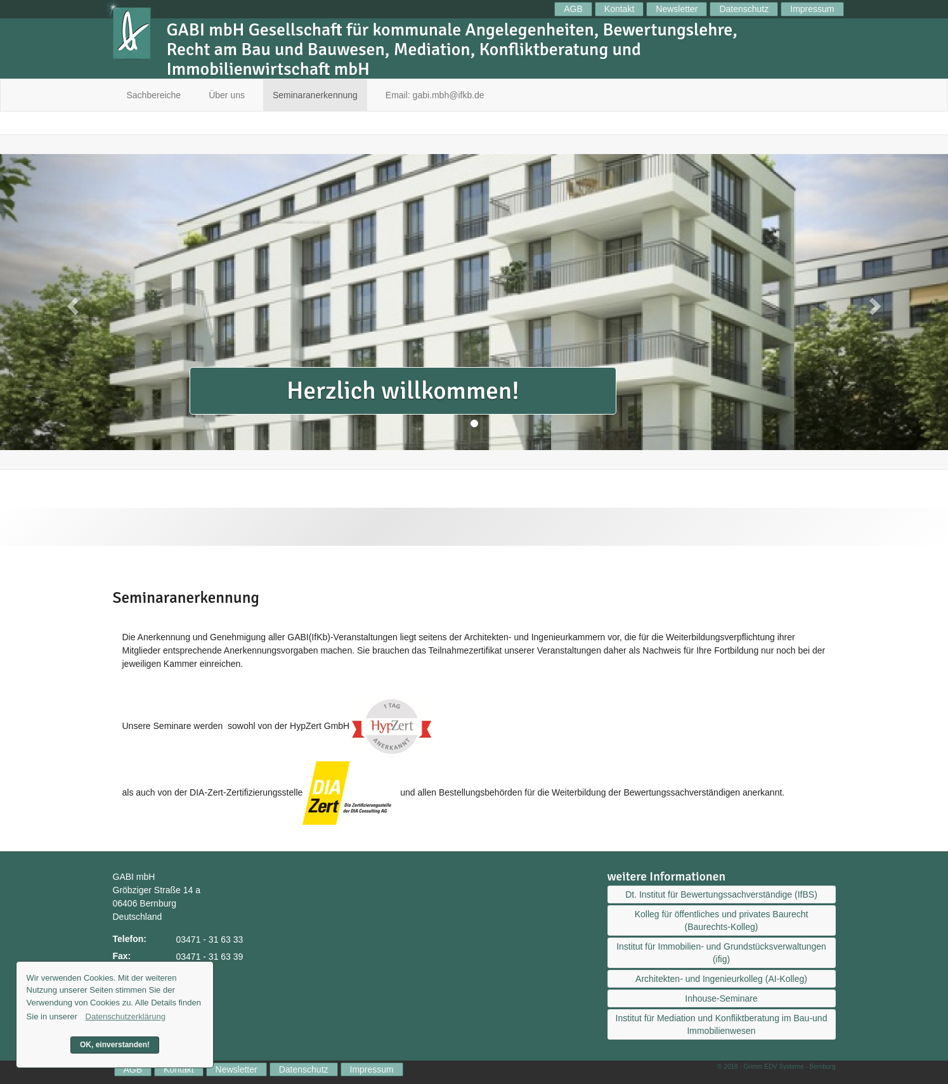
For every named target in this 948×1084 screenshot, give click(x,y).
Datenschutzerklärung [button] (126, 1016)
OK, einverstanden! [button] (115, 1044)
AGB (573, 9)
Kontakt (619, 9)
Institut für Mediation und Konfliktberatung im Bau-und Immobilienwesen (722, 1024)
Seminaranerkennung (315, 95)
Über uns (227, 95)
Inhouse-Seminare (721, 998)
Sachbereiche (154, 95)
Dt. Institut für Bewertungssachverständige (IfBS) (721, 894)
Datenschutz (744, 9)
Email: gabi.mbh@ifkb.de (435, 95)
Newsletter (677, 9)
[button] (71, 302)
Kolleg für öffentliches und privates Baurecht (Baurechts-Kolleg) (721, 920)
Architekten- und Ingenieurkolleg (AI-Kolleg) (721, 979)
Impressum (812, 9)
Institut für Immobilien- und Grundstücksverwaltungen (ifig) (721, 952)
